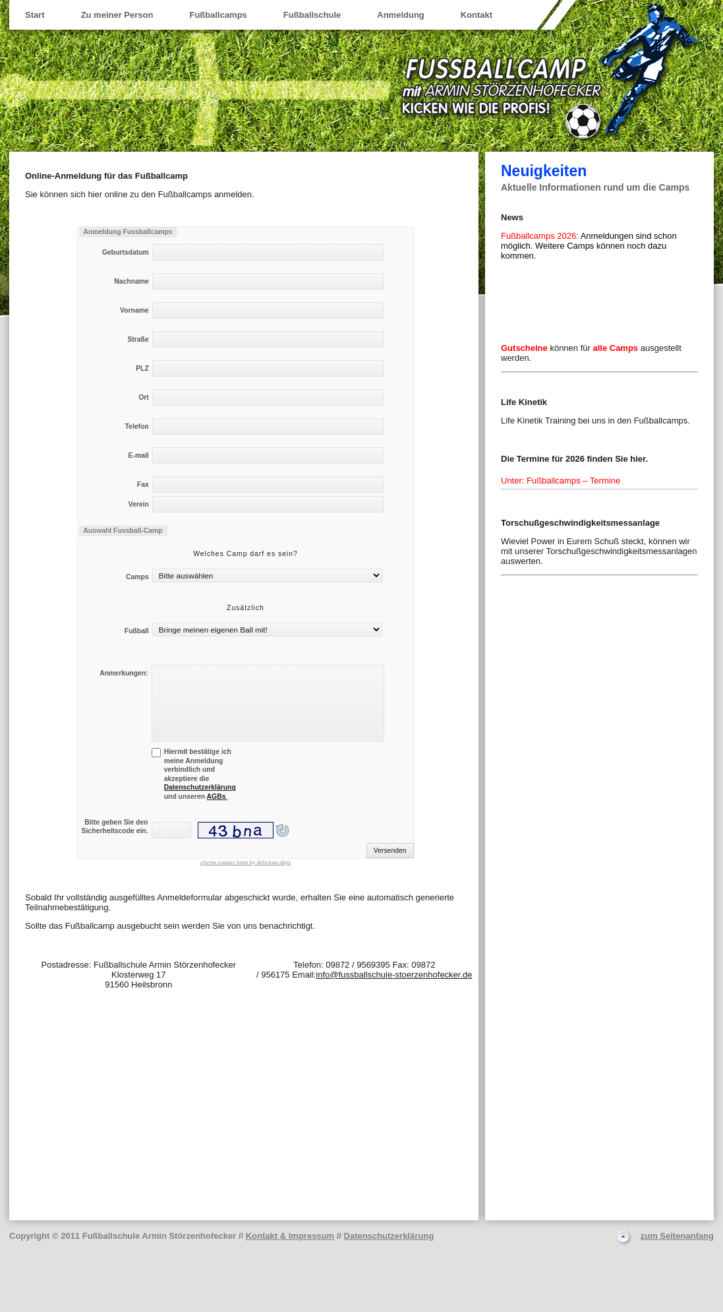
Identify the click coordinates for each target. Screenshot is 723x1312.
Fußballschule (312, 15)
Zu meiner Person (117, 15)
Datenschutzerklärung (200, 787)
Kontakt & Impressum (290, 1236)
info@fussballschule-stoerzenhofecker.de (394, 975)
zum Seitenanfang (677, 1236)
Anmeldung (400, 15)
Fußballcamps (217, 15)
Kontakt (476, 15)
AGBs (217, 796)
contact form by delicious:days (245, 862)
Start (35, 15)
